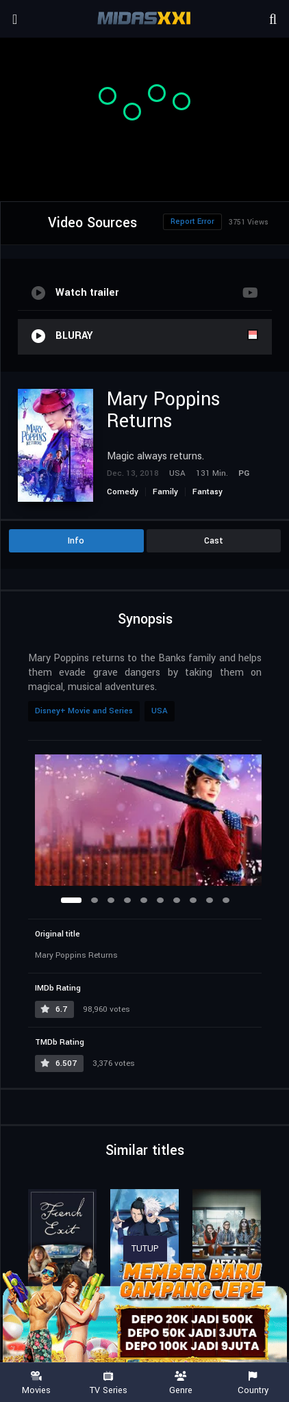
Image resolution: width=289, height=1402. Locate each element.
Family (165, 491)
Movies (36, 1383)
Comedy (122, 491)
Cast (213, 541)
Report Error (192, 221)
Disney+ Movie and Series (84, 711)
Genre (180, 1383)
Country (253, 1383)
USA (159, 711)
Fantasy (207, 491)
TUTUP (145, 1248)
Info (76, 541)
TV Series (109, 1383)
